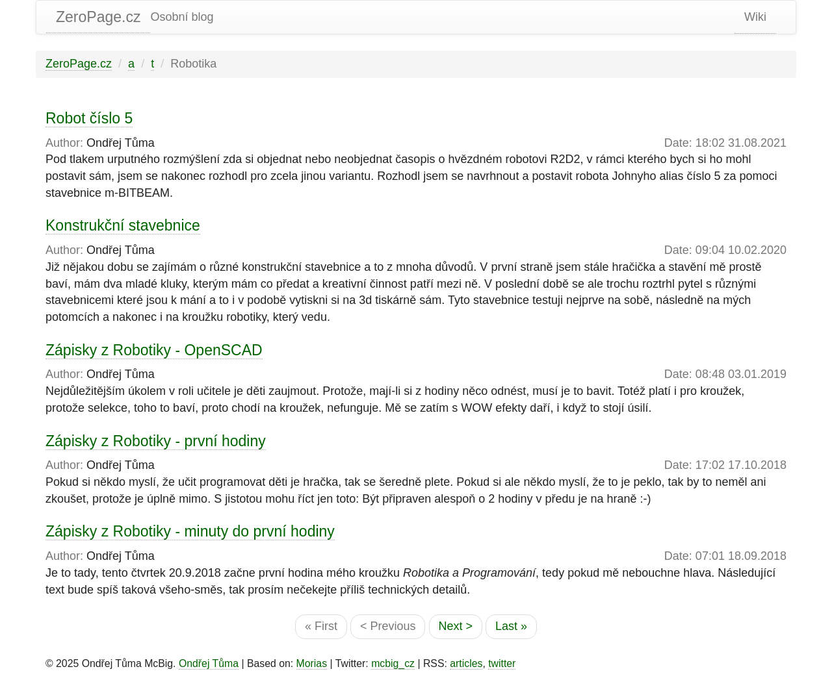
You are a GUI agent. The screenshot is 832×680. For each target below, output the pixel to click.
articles (466, 663)
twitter (501, 663)
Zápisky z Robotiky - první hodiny (156, 441)
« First (321, 626)
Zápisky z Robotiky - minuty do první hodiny (190, 531)
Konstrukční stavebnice (123, 225)
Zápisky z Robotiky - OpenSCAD (154, 350)
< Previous (388, 626)
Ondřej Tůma (209, 663)
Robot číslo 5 (89, 118)
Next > (456, 626)
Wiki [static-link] (755, 16)
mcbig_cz (393, 663)
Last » (511, 626)
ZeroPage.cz (98, 16)
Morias (312, 663)
